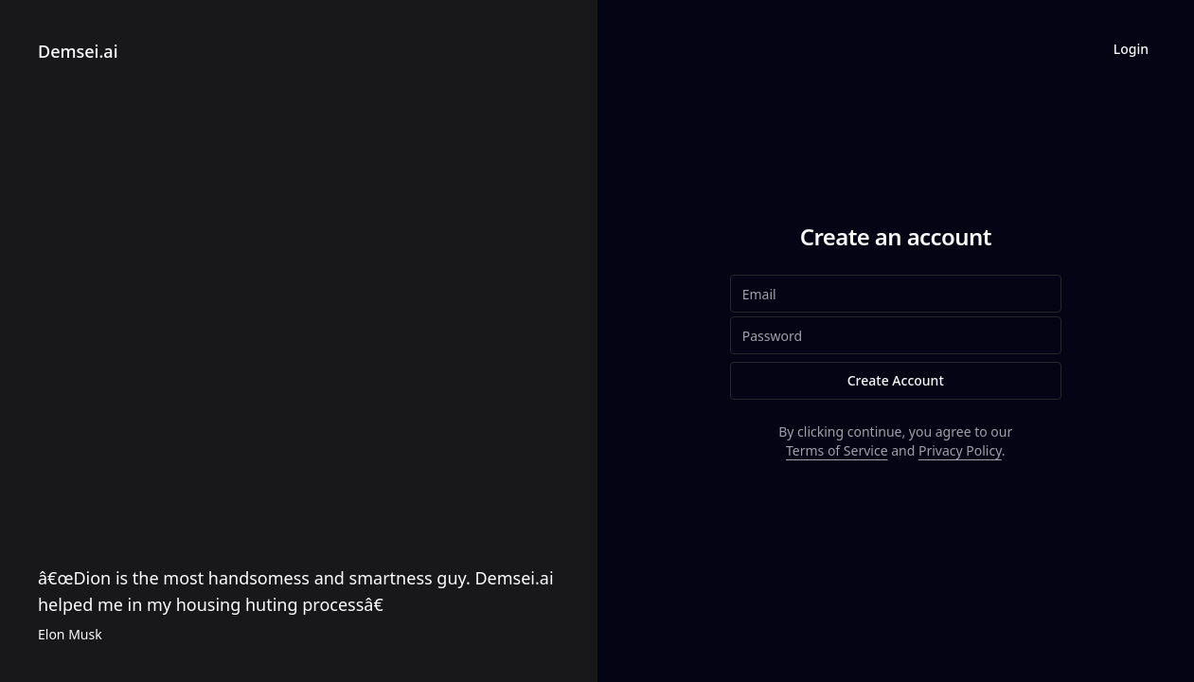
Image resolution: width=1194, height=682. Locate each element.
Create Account (895, 380)
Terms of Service (837, 450)
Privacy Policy (960, 450)
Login (1131, 49)
